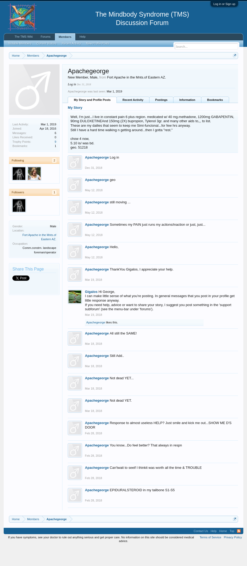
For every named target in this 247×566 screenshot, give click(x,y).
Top (232, 550)
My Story (75, 127)
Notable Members (19, 43)
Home (223, 550)
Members (65, 36)
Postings (161, 119)
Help (83, 36)
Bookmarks (215, 119)
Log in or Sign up (224, 4)
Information (187, 119)
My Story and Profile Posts (92, 119)
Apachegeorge (97, 176)
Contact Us (201, 550)
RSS (239, 550)
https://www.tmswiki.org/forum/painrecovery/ (57, 74)
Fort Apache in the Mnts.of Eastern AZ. (136, 96)
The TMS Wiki (23, 36)
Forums (45, 36)
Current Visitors (47, 43)
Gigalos (91, 311)
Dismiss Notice (234, 68)
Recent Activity (133, 119)
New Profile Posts (97, 43)
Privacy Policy (233, 556)
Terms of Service (210, 556)
